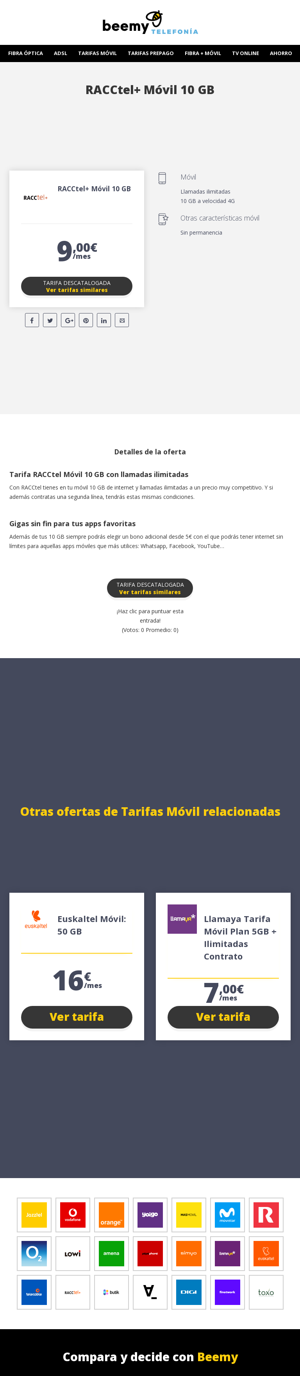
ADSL (60, 53)
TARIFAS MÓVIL (97, 53)
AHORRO (281, 53)
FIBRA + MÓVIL (203, 53)
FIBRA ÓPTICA (25, 53)
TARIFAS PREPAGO (151, 53)
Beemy (217, 1357)
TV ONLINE (245, 53)
